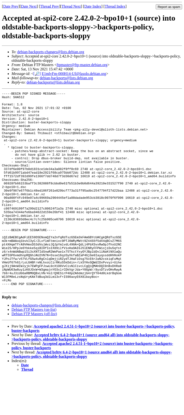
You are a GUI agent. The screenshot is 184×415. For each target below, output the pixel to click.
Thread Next (71, 6)
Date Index (92, 6)
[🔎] (37, 74)
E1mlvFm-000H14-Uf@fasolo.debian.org (74, 74)
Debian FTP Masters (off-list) (34, 353)
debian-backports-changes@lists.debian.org (50, 52)
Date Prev (10, 6)
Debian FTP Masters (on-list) (34, 349)
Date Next (29, 6)
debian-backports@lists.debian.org (66, 78)
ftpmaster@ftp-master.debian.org (82, 65)
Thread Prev (49, 6)
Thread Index (115, 6)
